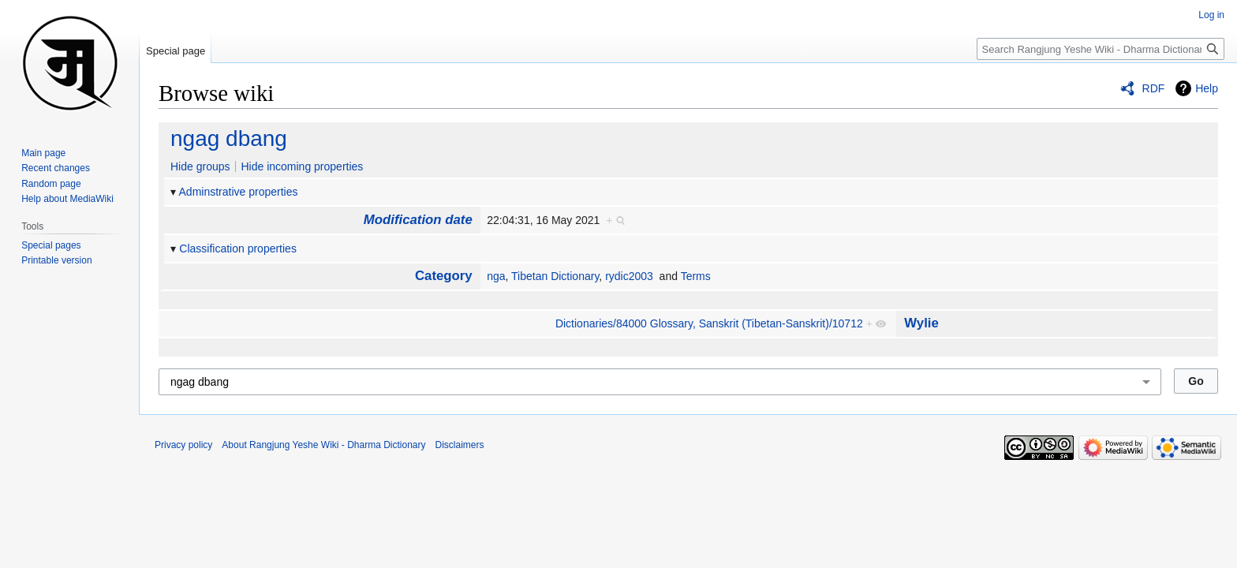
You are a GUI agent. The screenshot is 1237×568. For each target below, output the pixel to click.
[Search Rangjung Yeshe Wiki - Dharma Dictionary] (1100, 49)
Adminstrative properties (238, 191)
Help (1206, 88)
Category (444, 275)
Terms (696, 276)
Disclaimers (459, 444)
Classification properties (238, 248)
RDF (1153, 88)
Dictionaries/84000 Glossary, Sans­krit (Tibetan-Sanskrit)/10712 (709, 323)
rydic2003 (629, 276)
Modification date (418, 219)
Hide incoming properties (302, 166)
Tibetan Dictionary (555, 276)
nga (496, 276)
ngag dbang (228, 138)
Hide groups (200, 166)
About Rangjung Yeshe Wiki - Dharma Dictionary (323, 444)
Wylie (921, 323)
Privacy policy (183, 444)
